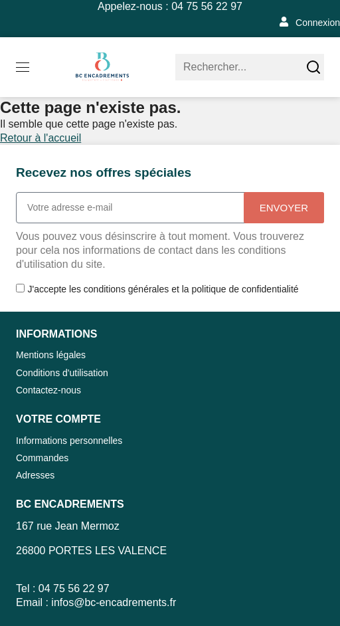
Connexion (318, 22)
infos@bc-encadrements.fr (113, 602)
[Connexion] (284, 22)
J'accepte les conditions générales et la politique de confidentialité (162, 289)
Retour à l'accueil (40, 138)
